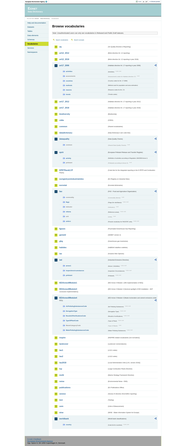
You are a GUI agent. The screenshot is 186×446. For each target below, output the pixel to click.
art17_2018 (64, 108)
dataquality (64, 139)
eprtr (61, 152)
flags (67, 202)
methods (69, 85)
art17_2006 (64, 65)
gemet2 (62, 235)
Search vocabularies (62, 40)
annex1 (68, 266)
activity (68, 158)
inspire (62, 338)
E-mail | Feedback (34, 439)
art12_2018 (64, 59)
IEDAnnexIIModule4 (68, 298)
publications (64, 388)
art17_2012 (64, 102)
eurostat (63, 185)
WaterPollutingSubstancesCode (77, 330)
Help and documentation (36, 23)
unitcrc (68, 221)
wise (61, 413)
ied (60, 260)
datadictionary (65, 133)
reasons (69, 90)
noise (61, 381)
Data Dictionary (45, 18)
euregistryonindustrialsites (71, 179)
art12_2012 (64, 53)
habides (62, 247)
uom (61, 406)
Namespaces (32, 52)
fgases (62, 229)
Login (139, 1)
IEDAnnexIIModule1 (68, 283)
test (61, 400)
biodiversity (64, 114)
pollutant (69, 275)
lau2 (61, 356)
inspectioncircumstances (75, 270)
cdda (61, 120)
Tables (29, 31)
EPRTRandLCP (66, 170)
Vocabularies (32, 44)
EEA (37, 1)
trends (68, 94)
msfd (61, 375)
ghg (61, 241)
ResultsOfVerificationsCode (76, 316)
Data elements (32, 35)
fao (60, 191)
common (63, 126)
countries (69, 81)
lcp (60, 369)
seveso (62, 394)
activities (69, 71)
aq (60, 47)
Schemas (31, 40)
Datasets (30, 27)
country (68, 425)
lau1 (61, 350)
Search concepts (79, 40)
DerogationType (71, 311)
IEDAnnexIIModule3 (68, 289)
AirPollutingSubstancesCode (76, 306)
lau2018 (62, 363)
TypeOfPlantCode (72, 320)
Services (30, 48)
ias (60, 254)
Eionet (37, 18)
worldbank (64, 419)
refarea (68, 212)
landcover (63, 344)
